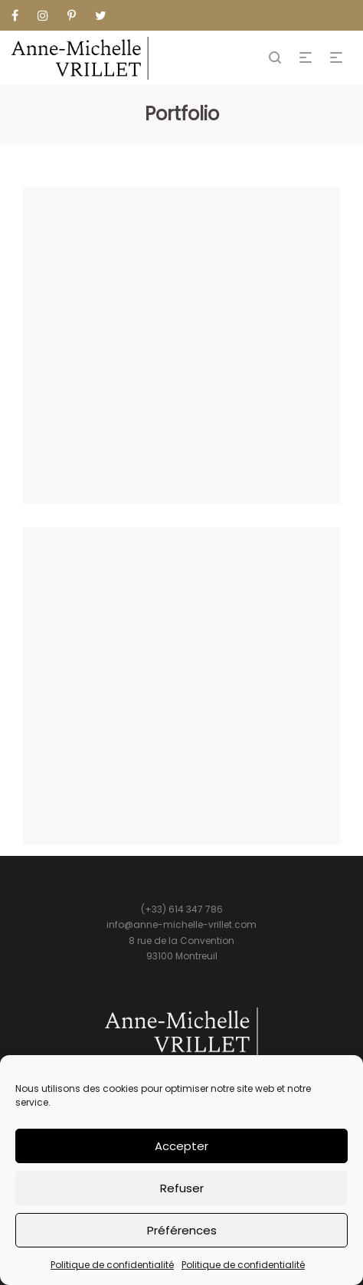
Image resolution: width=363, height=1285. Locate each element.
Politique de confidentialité (112, 1264)
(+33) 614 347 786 (182, 909)
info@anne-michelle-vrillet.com (181, 924)
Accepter (181, 1146)
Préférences (182, 1230)
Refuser (182, 1188)
